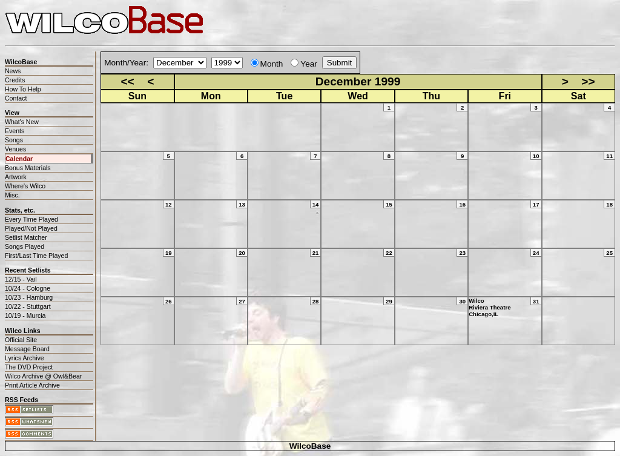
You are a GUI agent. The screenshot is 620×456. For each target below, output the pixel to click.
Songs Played (24, 246)
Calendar (19, 158)
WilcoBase (310, 446)
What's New (22, 121)
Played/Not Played (31, 228)
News (13, 70)
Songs (14, 140)
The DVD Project (29, 367)
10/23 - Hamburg (29, 297)
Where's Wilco (25, 186)
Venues (15, 149)
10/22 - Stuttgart (28, 306)
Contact (16, 98)
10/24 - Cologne (27, 288)
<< (127, 81)
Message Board (27, 348)
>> (588, 81)
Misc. (12, 195)
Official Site (21, 339)
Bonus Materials (28, 167)
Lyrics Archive (24, 358)
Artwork (16, 176)
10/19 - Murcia (25, 315)
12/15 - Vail (21, 279)
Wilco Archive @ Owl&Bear (43, 376)
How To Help (23, 89)
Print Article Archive (32, 385)
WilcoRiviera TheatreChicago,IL (489, 307)
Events (14, 130)
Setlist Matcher (26, 237)
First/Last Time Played (36, 255)
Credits (15, 80)
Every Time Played (31, 219)
